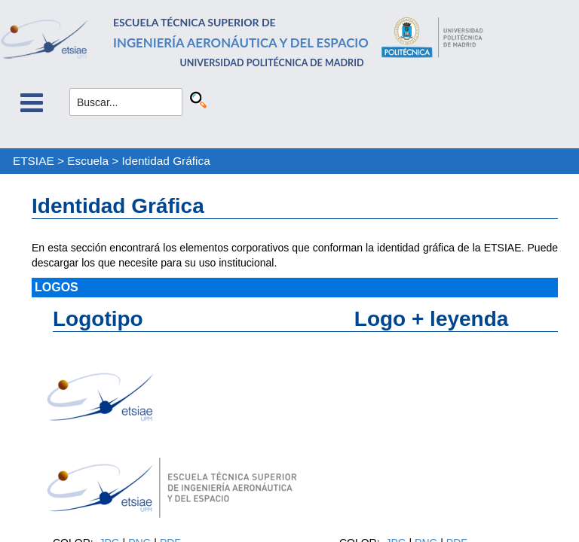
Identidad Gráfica (166, 160)
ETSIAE (33, 160)
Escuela (88, 160)
